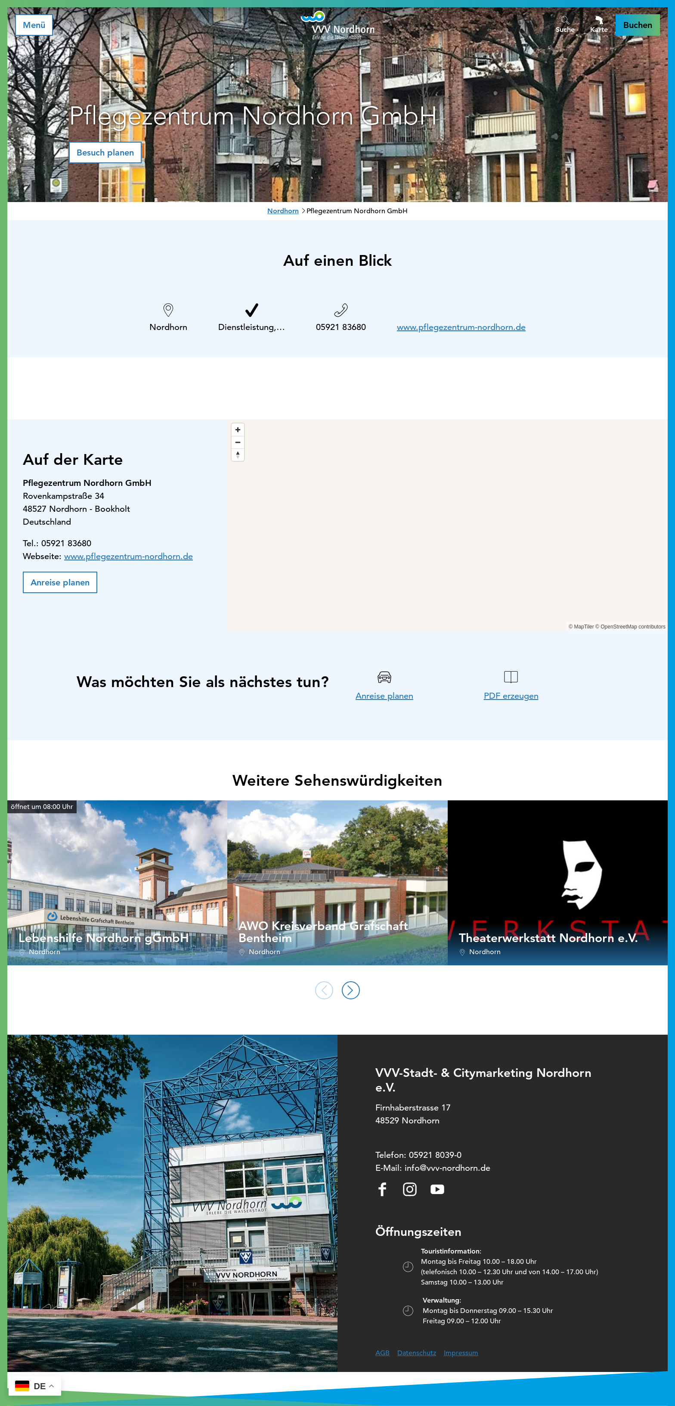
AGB (382, 1353)
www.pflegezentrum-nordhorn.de (461, 327)
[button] (638, 25)
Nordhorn (283, 211)
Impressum (461, 1353)
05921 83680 (341, 327)
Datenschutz (416, 1353)
